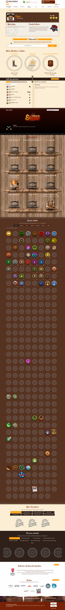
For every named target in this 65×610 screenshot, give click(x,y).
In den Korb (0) (24, 81)
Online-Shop (49, 6)
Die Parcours (22, 6)
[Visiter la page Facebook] (7, 4)
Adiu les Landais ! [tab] (49, 512)
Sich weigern (53, 605)
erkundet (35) (12, 81)
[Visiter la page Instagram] (8, 4)
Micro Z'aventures (29, 7)
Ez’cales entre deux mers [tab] (27, 512)
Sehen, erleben (56, 6)
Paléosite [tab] (32, 542)
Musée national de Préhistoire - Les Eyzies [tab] (49, 538)
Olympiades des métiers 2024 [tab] (13, 540)
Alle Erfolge (16, 225)
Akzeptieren (53, 603)
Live (36, 6)
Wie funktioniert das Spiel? (9, 7)
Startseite (7, 10)
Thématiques (32, 225)
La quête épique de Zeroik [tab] (15, 514)
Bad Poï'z (48, 225)
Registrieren (50, 2)
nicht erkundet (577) (18, 81)
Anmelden (46, 2)
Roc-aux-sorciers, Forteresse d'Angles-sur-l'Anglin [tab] (49, 540)
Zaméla (27, 225)
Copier (52, 46)
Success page (39, 223)
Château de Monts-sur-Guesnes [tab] (24, 540)
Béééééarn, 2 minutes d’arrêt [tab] (16, 512)
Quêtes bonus (43, 225)
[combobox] (53, 110)
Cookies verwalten (53, 608)
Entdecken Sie (56, 564)
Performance (21, 225)
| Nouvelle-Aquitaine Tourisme (48, 600)
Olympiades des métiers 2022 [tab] (15, 538)
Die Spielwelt (15, 6)
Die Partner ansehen (55, 579)
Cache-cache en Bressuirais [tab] (38, 512)
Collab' (43, 6)
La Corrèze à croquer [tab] (37, 514)
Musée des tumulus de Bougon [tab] (26, 538)
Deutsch (58, 4)
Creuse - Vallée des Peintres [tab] (36, 538)
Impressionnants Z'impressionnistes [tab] (49, 514)
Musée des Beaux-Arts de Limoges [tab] (35, 540)
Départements (38, 225)
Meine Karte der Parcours (54, 78)
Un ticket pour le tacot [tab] (26, 514)
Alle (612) (8, 81)
